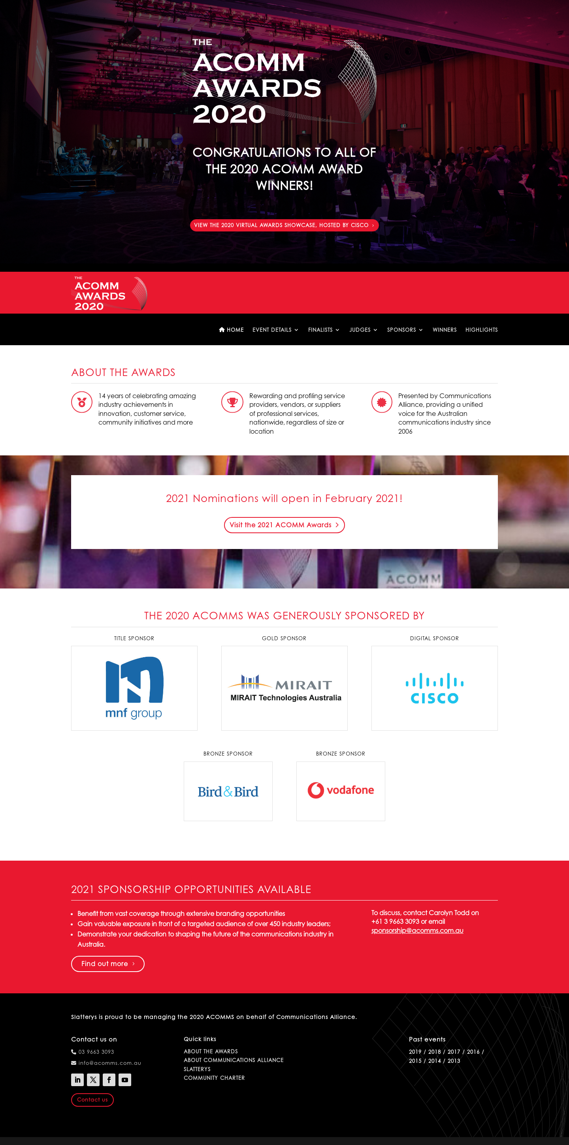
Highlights (481, 330)
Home (231, 330)
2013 (454, 1061)
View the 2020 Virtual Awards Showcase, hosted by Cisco (281, 225)
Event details (272, 330)
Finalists (320, 330)
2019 (415, 1052)
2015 (415, 1061)
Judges (360, 330)
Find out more (104, 964)
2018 (434, 1052)
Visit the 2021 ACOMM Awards (281, 525)
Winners (445, 330)
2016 (473, 1052)
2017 (454, 1052)
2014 (434, 1061)
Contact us (92, 1099)
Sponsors (401, 330)
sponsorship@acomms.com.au (417, 930)
